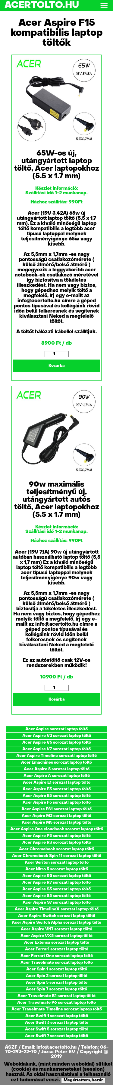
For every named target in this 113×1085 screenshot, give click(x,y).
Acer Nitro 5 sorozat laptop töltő (56, 869)
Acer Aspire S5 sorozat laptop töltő (56, 896)
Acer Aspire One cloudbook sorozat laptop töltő (56, 829)
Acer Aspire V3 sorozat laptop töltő (56, 736)
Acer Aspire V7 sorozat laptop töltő (56, 749)
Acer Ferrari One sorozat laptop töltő (56, 956)
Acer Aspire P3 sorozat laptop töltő (56, 836)
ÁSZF (11, 1047)
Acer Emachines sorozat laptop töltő (56, 763)
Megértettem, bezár (83, 1080)
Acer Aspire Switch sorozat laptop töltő (56, 916)
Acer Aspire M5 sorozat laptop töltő (56, 823)
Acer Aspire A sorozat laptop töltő (57, 776)
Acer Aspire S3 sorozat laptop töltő (56, 889)
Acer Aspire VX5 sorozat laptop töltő (56, 936)
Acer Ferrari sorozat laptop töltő (56, 949)
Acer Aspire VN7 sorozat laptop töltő (56, 929)
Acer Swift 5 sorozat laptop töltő (56, 1029)
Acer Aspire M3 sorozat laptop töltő (56, 816)
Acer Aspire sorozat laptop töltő (56, 729)
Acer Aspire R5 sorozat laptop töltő (56, 876)
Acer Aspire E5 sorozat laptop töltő (57, 796)
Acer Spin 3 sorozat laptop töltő (56, 976)
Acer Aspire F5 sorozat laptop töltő (57, 803)
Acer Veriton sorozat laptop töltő (57, 863)
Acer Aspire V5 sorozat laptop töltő (56, 743)
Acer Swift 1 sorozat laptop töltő (56, 1016)
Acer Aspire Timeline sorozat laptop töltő (56, 756)
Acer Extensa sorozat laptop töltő (56, 943)
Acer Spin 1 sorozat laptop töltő (56, 969)
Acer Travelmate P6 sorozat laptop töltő (56, 1003)
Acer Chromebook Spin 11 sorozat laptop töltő (56, 856)
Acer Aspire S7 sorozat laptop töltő (57, 903)
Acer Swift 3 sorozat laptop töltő (56, 1023)
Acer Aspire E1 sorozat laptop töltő (56, 783)
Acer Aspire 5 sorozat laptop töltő (56, 769)
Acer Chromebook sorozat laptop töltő (56, 849)
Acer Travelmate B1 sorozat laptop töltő (56, 996)
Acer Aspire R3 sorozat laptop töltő (56, 843)
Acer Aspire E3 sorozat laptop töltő (57, 789)
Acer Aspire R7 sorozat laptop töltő (56, 883)
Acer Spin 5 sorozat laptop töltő (56, 983)
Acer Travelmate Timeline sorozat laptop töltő (56, 1009)
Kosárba (57, 366)
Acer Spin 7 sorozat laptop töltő (56, 989)
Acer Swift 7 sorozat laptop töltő (56, 1036)
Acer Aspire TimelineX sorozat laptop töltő (57, 909)
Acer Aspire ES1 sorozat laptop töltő (56, 809)
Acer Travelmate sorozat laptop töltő (56, 963)
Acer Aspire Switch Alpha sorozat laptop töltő (56, 923)
